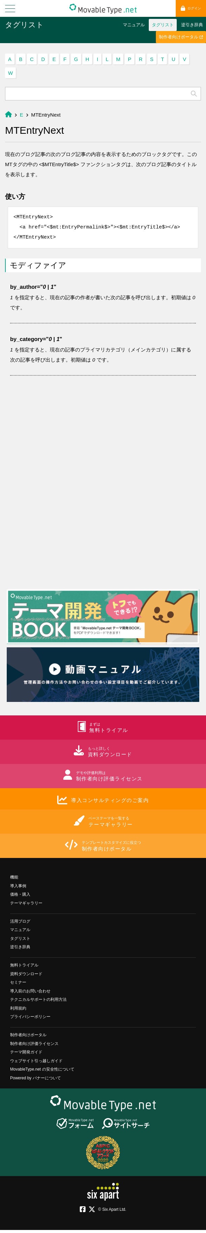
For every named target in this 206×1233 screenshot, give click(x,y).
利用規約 (18, 1011)
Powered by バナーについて (35, 1081)
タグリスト (24, 25)
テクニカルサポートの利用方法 (38, 1002)
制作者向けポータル (181, 36)
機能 (14, 880)
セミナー (18, 985)
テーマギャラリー (26, 906)
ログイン (191, 8)
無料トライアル (24, 968)
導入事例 (18, 889)
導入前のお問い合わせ (30, 994)
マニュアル (134, 24)
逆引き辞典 (192, 24)
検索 (194, 93)
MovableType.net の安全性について (42, 1072)
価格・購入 (20, 897)
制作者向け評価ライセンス (34, 1046)
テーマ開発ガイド (26, 1055)
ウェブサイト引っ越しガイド (36, 1063)
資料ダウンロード (26, 977)
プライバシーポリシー (30, 1019)
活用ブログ (20, 924)
